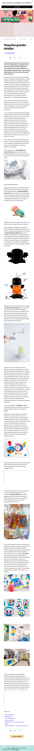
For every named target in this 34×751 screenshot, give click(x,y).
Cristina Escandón (10, 53)
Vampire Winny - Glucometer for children (14, 722)
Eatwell (6, 723)
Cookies (17, 749)
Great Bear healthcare (10, 718)
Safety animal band (9, 720)
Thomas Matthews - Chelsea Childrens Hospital (16, 725)
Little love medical (9, 714)
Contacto (24, 748)
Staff (20, 748)
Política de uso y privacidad (9, 749)
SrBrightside (15, 748)
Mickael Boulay (8, 716)
